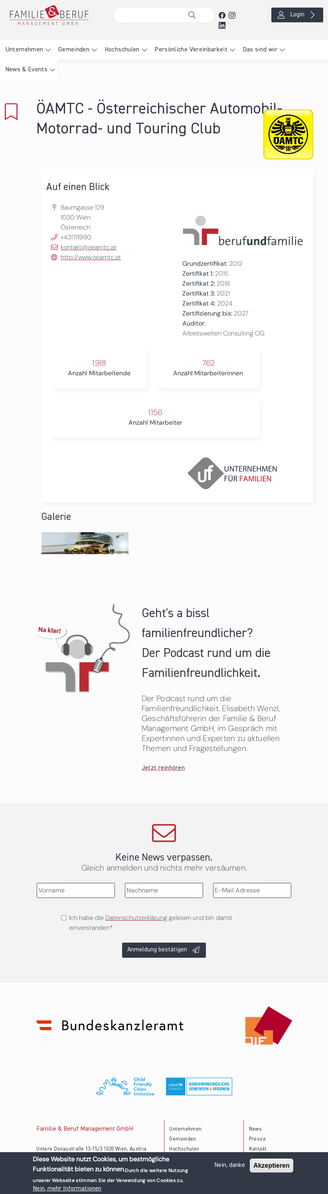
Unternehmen (24, 50)
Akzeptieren (271, 1165)
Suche (194, 15)
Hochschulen (122, 50)
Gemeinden (73, 50)
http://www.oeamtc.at (91, 257)
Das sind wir (260, 50)
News (255, 1129)
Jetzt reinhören (163, 768)
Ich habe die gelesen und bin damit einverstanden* (150, 923)
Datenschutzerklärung (136, 918)
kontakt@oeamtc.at (89, 247)
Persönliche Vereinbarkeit (190, 50)
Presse (257, 1139)
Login (297, 15)
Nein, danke (229, 1165)
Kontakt (258, 1149)
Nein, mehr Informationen (67, 1189)
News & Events (26, 70)
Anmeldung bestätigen (157, 950)
